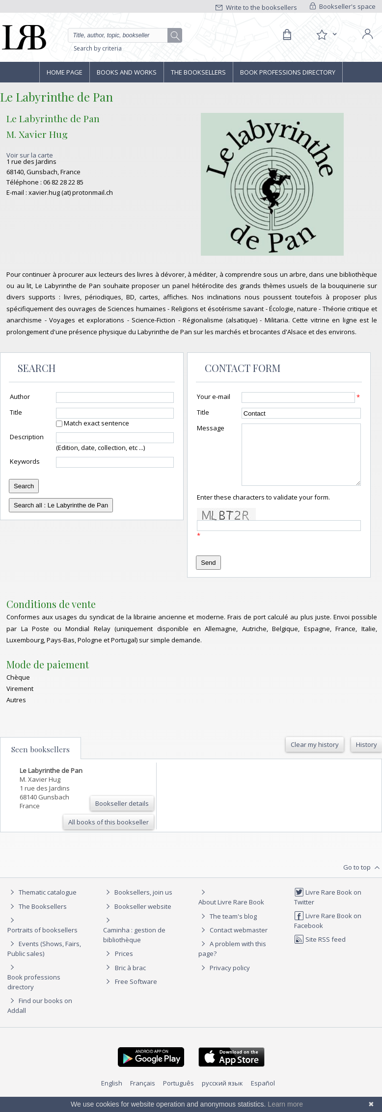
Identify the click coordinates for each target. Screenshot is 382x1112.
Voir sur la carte (29, 155)
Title (16, 412)
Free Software (136, 993)
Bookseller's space (343, 6)
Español (263, 1094)
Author (20, 396)
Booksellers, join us (137, 904)
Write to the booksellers (256, 7)
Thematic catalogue (42, 904)
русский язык (222, 1094)
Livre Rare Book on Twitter (327, 908)
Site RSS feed (320, 951)
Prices (124, 965)
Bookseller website (137, 918)
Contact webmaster (233, 942)
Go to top (362, 879)
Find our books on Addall (39, 1017)
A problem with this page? (232, 960)
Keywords (25, 461)
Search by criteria (98, 48)
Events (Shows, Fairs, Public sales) (44, 960)
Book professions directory (287, 72)
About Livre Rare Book (231, 913)
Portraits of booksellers (42, 941)
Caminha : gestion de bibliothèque (134, 946)
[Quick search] (125, 35)
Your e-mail (213, 396)
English (111, 1094)
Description (27, 436)
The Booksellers (198, 72)
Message (210, 428)
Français (142, 1094)
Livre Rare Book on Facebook (327, 932)
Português (178, 1094)
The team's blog (227, 928)
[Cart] (286, 34)
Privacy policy (224, 979)
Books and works (127, 72)
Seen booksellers (40, 761)
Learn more (285, 1104)
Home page (64, 72)
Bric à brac (130, 979)
